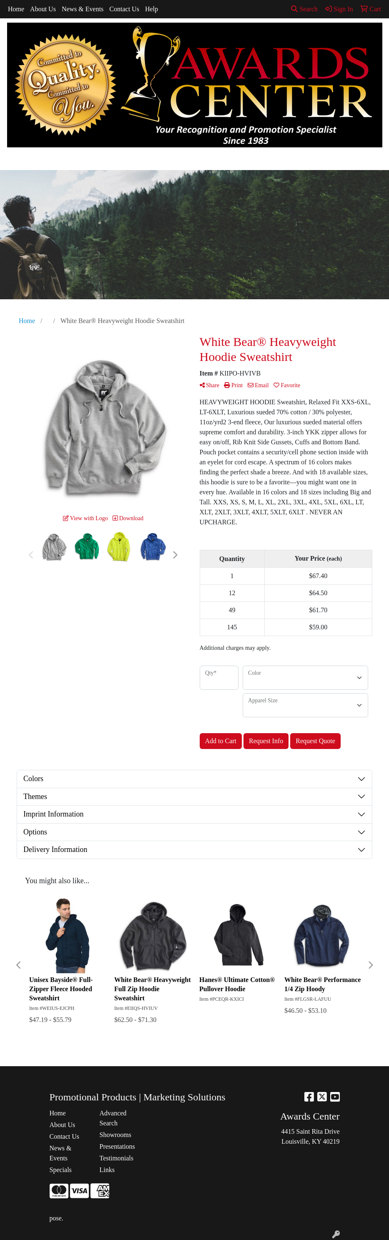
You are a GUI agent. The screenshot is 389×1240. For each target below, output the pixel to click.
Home (16, 9)
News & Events (82, 9)
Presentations (117, 1146)
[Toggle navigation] (13, 161)
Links (107, 1169)
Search (304, 9)
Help (151, 9)
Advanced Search (113, 1118)
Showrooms (115, 1134)
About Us (43, 9)
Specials (61, 1169)
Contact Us (124, 9)
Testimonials (117, 1158)
